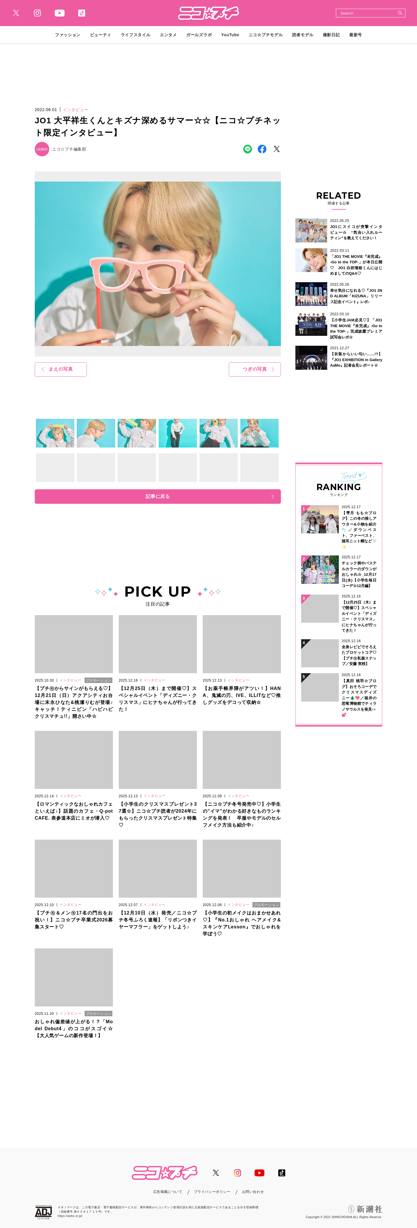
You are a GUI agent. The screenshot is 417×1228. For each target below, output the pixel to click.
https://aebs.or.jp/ (70, 1216)
